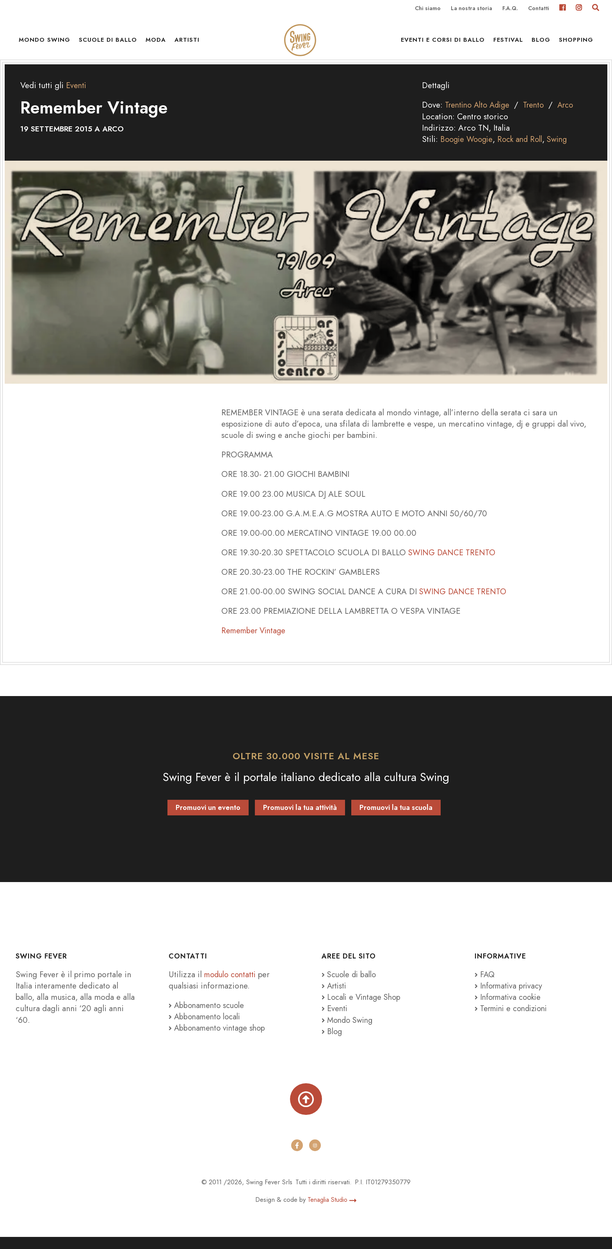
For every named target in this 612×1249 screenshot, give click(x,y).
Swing (564, 150)
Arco (573, 115)
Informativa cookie (510, 1007)
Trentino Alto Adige (479, 115)
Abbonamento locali (207, 1027)
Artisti (186, 43)
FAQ (485, 984)
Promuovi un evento (208, 818)
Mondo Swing (44, 43)
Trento (539, 115)
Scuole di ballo (108, 43)
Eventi (76, 96)
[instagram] (315, 1157)
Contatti (538, 8)
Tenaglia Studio (332, 1211)
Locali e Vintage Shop (366, 1007)
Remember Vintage (255, 641)
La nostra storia (471, 8)
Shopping (576, 43)
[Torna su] (306, 1111)
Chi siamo (428, 8)
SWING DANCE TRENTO (453, 563)
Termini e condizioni (514, 1019)
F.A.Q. (510, 8)
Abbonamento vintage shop (219, 1038)
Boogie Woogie (468, 150)
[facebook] (297, 1157)
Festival (508, 43)
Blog (541, 43)
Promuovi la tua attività (300, 818)
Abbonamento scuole (208, 1016)
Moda (156, 43)
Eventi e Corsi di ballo (443, 43)
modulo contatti (233, 984)
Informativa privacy (511, 996)
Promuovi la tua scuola (395, 818)
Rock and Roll (525, 150)
